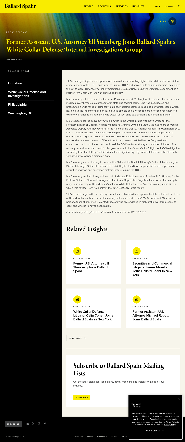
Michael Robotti (125, 176)
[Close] (179, 399)
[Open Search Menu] (179, 6)
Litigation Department (161, 88)
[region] (155, 417)
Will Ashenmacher (117, 212)
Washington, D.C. (143, 99)
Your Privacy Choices (155, 431)
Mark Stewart (94, 92)
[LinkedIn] (27, 423)
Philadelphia (121, 99)
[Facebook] (45, 423)
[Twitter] (33, 423)
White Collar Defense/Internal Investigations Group (99, 88)
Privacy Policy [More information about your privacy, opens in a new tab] (169, 425)
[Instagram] (39, 423)
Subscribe (13, 424)
